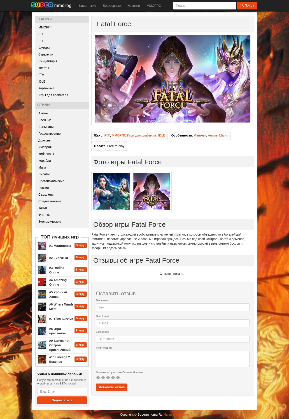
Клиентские (87, 5)
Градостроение (49, 133)
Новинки (134, 5)
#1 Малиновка (60, 246)
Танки (42, 208)
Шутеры (44, 47)
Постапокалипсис (51, 181)
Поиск (247, 5)
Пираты (44, 174)
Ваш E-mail (102, 316)
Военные (44, 120)
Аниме (43, 113)
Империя (44, 147)
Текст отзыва (104, 347)
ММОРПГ (45, 27)
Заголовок (102, 332)
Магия (42, 167)
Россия (43, 188)
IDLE (41, 81)
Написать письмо (176, 414)
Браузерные (112, 5)
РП (40, 41)
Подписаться (62, 400)
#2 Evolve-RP (59, 258)
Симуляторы (47, 61)
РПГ (41, 34)
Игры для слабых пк (53, 95)
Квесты (43, 68)
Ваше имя (102, 300)
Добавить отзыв (112, 387)
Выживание (46, 127)
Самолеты (46, 194)
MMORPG (154, 5)
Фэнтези (44, 215)
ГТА (41, 74)
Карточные (46, 88)
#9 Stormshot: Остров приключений (60, 345)
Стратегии (46, 54)
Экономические (49, 221)
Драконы (44, 140)
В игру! (80, 245)
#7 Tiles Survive (61, 319)
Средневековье (49, 201)
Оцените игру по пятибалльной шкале (119, 372)
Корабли (44, 160)
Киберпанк (46, 154)
